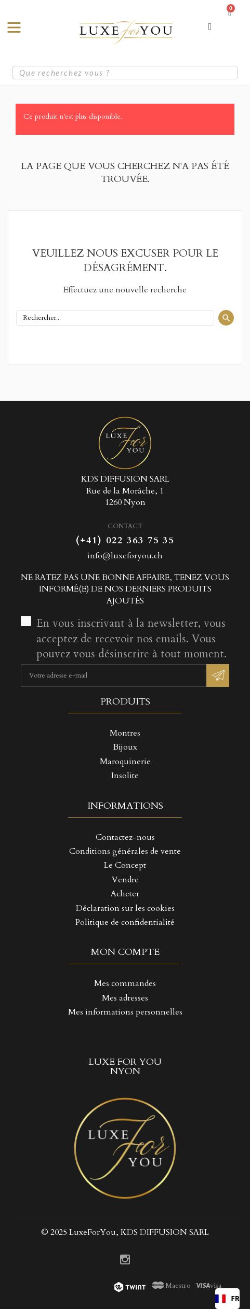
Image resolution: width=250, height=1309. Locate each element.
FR (227, 1298)
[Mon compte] (210, 26)
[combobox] (227, 1298)
